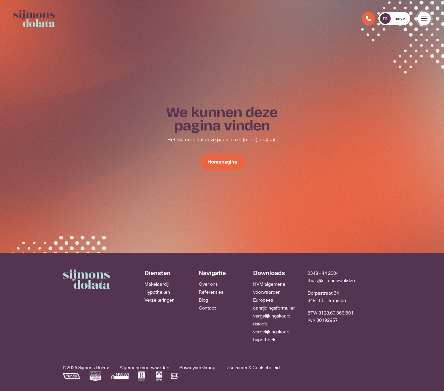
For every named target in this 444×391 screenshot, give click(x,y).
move (392, 18)
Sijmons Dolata (94, 367)
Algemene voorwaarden (144, 367)
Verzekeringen (159, 300)
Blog (203, 300)
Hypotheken (157, 292)
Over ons (208, 284)
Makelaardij (156, 284)
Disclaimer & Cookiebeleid (252, 367)
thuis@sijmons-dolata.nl (332, 280)
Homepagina (222, 162)
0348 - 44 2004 (323, 273)
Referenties (211, 292)
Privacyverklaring (197, 367)
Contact (207, 308)
